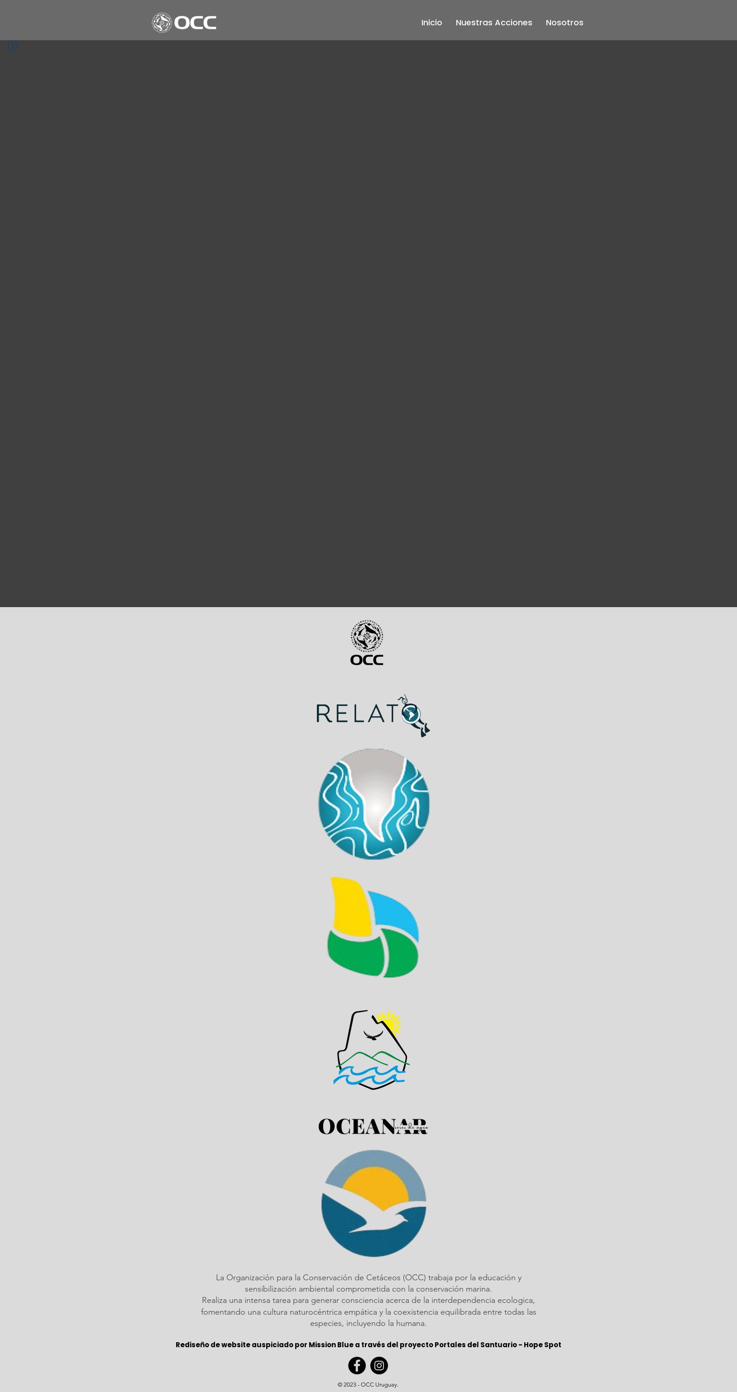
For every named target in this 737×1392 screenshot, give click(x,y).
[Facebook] (357, 1365)
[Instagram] (379, 1365)
